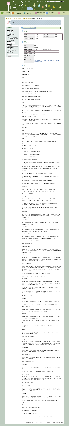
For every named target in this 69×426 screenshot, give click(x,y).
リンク (35, 1)
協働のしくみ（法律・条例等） (16, 18)
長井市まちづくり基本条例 (29, 28)
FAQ (25, 1)
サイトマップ (30, 1)
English (45, 1)
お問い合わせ (40, 1)
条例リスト (25, 18)
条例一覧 (29, 18)
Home (7, 18)
